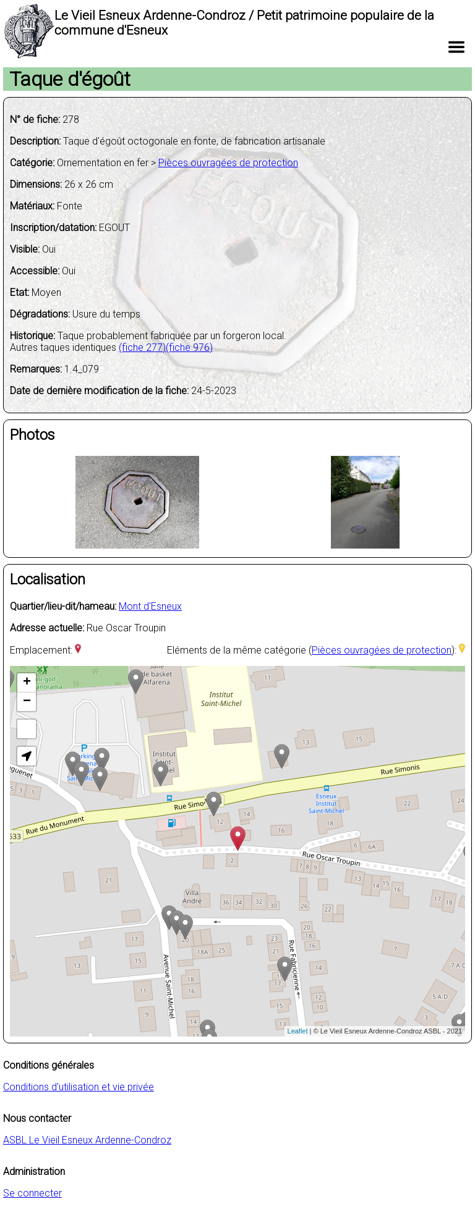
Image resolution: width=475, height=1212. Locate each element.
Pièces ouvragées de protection (228, 163)
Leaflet (298, 1031)
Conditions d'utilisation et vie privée (78, 1087)
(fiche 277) (142, 347)
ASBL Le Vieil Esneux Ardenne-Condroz (87, 1140)
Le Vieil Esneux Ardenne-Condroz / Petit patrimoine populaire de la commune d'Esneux (244, 23)
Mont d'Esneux (150, 606)
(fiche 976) (189, 347)
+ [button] (27, 682)
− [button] (27, 701)
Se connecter (32, 1193)
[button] (26, 756)
